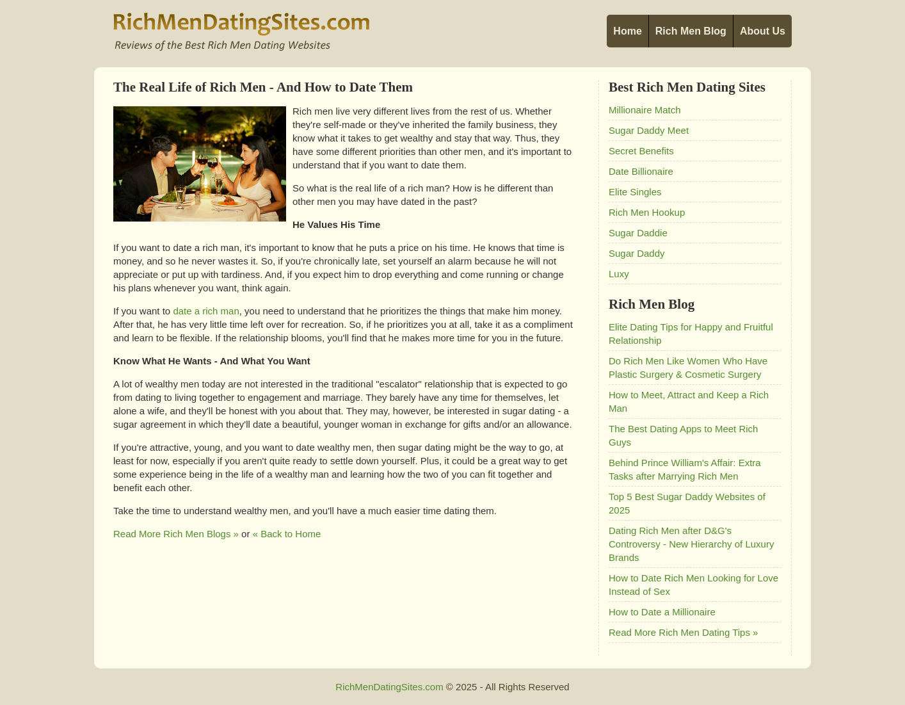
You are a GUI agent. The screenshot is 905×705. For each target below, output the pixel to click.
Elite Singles (635, 191)
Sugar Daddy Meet (649, 130)
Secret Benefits (641, 150)
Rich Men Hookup (647, 212)
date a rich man (206, 310)
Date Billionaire (641, 171)
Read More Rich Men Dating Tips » (683, 632)
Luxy (619, 273)
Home (627, 31)
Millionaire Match (645, 109)
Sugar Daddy (637, 253)
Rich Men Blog (690, 31)
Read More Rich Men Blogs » (176, 533)
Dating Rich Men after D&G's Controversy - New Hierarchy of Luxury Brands (691, 544)
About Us (762, 31)
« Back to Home (287, 533)
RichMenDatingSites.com (389, 686)
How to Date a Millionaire (662, 611)
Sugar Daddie (638, 232)
